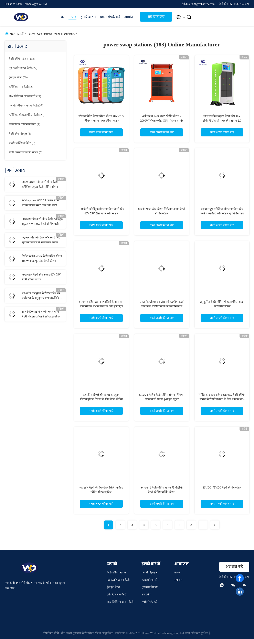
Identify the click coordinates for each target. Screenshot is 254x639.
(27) (23, 68)
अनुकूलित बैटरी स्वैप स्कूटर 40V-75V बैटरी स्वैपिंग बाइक (41, 277)
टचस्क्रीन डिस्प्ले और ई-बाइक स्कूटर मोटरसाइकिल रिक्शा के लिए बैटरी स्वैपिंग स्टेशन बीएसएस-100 (101, 399)
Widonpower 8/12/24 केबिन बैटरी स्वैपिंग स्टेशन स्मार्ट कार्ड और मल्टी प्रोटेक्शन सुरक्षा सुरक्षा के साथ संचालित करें (42, 203)
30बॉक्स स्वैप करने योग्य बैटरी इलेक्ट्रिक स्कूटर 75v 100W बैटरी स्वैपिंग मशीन (42, 221)
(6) (20, 133)
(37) (26, 105)
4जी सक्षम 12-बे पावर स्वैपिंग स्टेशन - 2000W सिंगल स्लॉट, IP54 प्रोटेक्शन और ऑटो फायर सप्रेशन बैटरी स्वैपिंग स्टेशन (161, 121)
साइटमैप (146, 594)
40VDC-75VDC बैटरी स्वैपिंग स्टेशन (222, 487)
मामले (177, 572)
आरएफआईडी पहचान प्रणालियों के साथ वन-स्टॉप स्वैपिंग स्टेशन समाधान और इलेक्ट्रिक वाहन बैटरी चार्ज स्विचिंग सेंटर (101, 306)
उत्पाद (72, 17)
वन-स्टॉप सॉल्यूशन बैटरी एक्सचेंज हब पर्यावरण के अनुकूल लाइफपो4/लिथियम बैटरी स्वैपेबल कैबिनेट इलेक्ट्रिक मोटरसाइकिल (42, 296)
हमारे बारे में (88, 17)
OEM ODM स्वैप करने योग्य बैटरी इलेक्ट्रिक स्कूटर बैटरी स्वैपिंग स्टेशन (40, 184)
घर (62, 17)
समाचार (178, 579)
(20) (21, 86)
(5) (22, 143)
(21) (25, 96)
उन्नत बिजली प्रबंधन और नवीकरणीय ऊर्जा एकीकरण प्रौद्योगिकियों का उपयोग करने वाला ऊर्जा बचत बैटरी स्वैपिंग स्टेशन (161, 306)
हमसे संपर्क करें (110, 17)
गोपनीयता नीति (51, 633)
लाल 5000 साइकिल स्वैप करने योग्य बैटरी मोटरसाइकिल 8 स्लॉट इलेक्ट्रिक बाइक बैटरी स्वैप (41, 314)
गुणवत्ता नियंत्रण (150, 587)
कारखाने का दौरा (150, 579)
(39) (18, 77)
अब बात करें (156, 16)
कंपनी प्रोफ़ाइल (150, 572)
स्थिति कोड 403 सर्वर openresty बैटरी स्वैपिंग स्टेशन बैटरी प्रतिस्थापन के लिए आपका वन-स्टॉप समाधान (222, 399)
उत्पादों (20, 33)
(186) (22, 58)
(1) (24, 124)
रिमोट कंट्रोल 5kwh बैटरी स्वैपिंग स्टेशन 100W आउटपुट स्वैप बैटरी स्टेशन (42, 258)
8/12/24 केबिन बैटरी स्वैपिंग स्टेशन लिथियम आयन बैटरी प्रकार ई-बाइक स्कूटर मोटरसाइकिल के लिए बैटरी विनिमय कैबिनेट (161, 399)
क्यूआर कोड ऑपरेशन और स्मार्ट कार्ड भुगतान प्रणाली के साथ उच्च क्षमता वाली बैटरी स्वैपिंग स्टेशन (41, 240)
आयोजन (130, 17)
